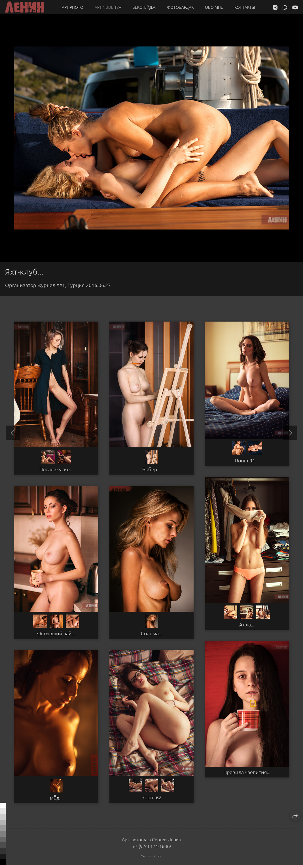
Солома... (151, 633)
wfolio (157, 856)
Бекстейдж (144, 7)
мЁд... (56, 797)
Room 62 (151, 797)
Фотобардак (180, 7)
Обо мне (214, 7)
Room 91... (246, 460)
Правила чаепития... (246, 772)
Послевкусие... (56, 469)
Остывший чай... (56, 633)
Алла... (246, 624)
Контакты (244, 7)
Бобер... (151, 469)
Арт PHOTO (72, 7)
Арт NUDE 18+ (108, 7)
